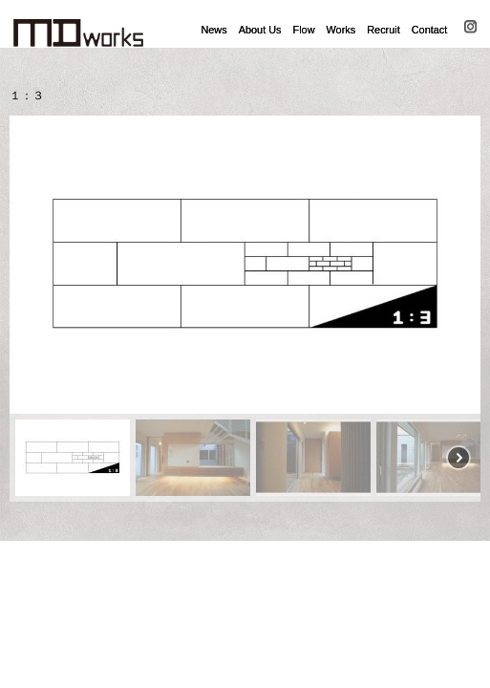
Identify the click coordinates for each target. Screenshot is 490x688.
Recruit (383, 29)
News (213, 29)
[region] (244, 309)
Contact (430, 29)
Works (341, 29)
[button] (31, 264)
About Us (260, 29)
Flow (304, 29)
